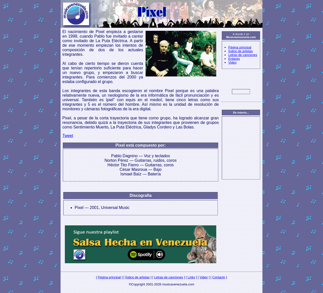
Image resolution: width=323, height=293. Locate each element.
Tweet (67, 136)
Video (232, 62)
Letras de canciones (242, 55)
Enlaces (234, 59)
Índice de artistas (240, 51)
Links (191, 277)
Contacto (218, 277)
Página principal (239, 47)
